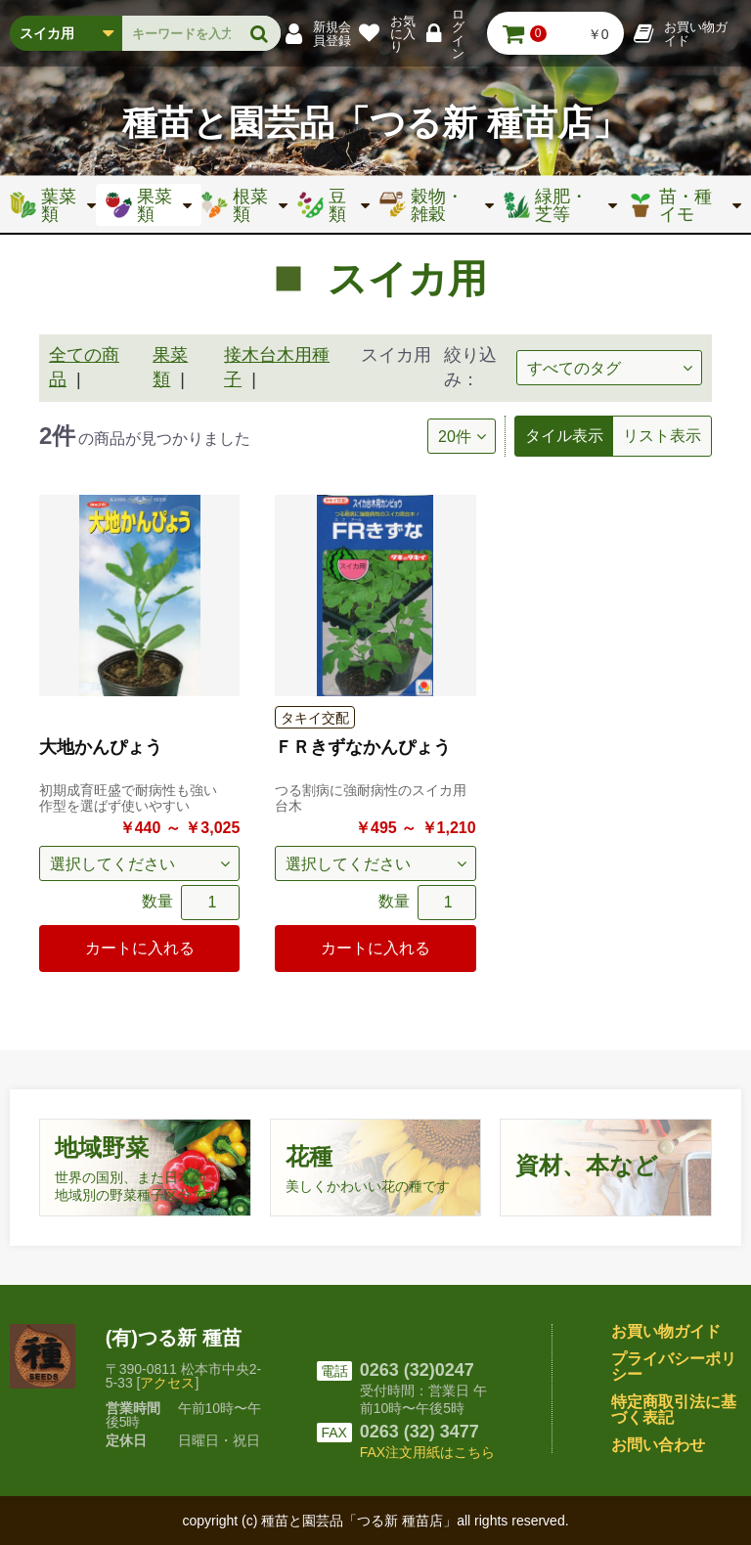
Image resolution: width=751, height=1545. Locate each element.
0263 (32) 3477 (419, 1431)
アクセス (167, 1382)
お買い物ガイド (666, 1331)
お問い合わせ (658, 1444)
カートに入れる (140, 948)
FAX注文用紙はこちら (427, 1452)
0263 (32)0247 (417, 1370)
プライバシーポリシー (673, 1366)
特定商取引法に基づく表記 (673, 1409)
